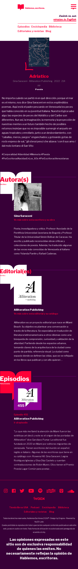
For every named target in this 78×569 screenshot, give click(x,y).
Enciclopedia (39, 26)
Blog (48, 31)
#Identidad (23, 154)
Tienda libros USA (18, 507)
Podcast (35, 507)
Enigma (62, 518)
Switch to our (65, 18)
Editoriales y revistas (31, 31)
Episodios (24, 26)
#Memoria (35, 154)
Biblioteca (55, 26)
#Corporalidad (9, 154)
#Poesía (45, 154)
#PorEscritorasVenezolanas (54, 158)
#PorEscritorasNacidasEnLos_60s (20, 158)
